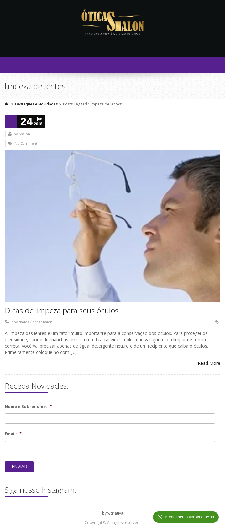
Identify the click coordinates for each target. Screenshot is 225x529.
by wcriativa (112, 513)
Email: (13, 433)
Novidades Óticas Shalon (31, 322)
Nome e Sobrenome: (28, 406)
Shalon (24, 134)
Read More (209, 363)
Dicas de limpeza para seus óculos (61, 310)
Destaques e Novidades (36, 104)
